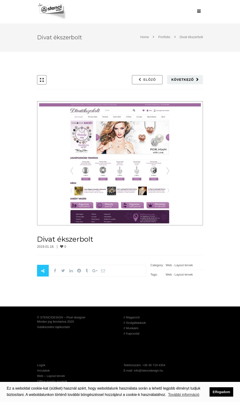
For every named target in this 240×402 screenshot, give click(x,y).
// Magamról (132, 317)
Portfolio (164, 37)
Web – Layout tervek (51, 376)
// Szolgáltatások (135, 323)
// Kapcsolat (131, 333)
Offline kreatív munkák (52, 381)
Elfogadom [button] (221, 392)
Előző (149, 79)
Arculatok (43, 370)
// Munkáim (131, 328)
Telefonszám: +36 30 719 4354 (144, 365)
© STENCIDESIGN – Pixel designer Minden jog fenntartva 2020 (61, 319)
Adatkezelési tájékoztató (53, 327)
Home (145, 37)
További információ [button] (183, 395)
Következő (182, 79)
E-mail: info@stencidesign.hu (143, 370)
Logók (41, 365)
